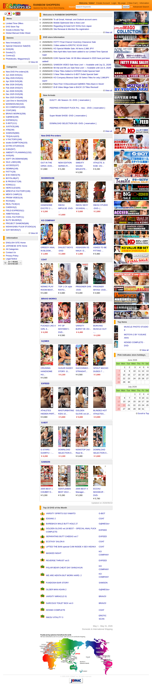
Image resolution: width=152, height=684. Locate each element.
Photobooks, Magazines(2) (18, 59)
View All (34, 62)
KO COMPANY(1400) (15, 107)
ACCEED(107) (12, 165)
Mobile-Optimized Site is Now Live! (69, 23)
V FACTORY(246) (14, 139)
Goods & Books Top (15, 30)
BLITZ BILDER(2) (14, 220)
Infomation (144, 3)
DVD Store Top (12, 26)
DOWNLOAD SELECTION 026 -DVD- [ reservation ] (73, 123)
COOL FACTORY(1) (15, 217)
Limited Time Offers (14, 23)
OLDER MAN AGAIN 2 (56, 589)
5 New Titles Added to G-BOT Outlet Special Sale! (76, 74)
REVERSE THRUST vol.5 (57, 560)
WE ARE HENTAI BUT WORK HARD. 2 (64, 575)
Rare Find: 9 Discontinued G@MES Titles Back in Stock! (79, 84)
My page (122, 3)
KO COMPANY (48, 220)
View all (108, 32)
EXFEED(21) (12, 120)
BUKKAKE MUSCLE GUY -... (100, 329)
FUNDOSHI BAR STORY (57, 583)
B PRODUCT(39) (13, 181)
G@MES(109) (12, 117)
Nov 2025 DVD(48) (14, 97)
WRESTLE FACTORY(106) (18, 191)
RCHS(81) (10, 201)
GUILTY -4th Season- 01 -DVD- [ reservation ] (70, 100)
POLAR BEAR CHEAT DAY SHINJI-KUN (64, 567)
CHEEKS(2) (11, 207)
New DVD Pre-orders (51, 135)
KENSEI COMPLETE (55, 610)
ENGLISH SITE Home (16, 242)
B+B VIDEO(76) (13, 175)
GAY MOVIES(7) (13, 230)
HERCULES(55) (13, 188)
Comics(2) (10, 55)
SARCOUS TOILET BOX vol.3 (59, 603)
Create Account (103, 3)
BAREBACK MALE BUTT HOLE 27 (62, 524)
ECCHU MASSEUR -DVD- (98, 492)
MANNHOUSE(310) (15, 104)
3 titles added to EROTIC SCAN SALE (71, 45)
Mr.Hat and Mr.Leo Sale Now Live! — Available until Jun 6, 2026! (82, 68)
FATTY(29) (11, 171)
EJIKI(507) (10, 149)
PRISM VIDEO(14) (14, 197)
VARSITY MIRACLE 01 (56, 596)
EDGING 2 (51, 518)
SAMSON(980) (12, 133)
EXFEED (45, 383)
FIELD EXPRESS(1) (15, 210)
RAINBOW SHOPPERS (46, 5)
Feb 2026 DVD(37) (14, 88)
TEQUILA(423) (12, 136)
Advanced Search (141, 7)
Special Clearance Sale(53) (18, 46)
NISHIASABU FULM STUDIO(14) (21, 226)
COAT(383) (11, 110)
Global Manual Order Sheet (18, 33)
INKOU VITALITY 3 (54, 617)
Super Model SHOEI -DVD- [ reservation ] (68, 115)
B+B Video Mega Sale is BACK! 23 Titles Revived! (76, 87)
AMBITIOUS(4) (12, 214)
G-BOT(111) (11, 123)
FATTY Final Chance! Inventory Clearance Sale (75, 42)
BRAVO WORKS (49, 299)
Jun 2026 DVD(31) (14, 75)
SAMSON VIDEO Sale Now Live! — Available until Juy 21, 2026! (82, 65)
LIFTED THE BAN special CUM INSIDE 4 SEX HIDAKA (71, 546)
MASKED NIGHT (53, 553)
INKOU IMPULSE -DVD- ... (65, 208)
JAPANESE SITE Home (16, 246)
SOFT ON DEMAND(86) (17, 159)
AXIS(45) (10, 155)
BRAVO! (102, 596)
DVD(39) (10, 49)
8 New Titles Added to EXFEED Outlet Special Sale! (77, 71)
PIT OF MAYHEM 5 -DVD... (64, 329)
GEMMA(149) (12, 168)
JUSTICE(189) (12, 126)
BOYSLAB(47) (12, 178)
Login (114, 3)
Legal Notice (11, 259)
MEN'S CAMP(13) (14, 194)
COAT (44, 259)
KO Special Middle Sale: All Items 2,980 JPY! (74, 48)
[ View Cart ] (132, 3)
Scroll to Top (143, 413)
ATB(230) (10, 130)
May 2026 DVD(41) (14, 78)
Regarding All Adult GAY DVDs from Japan (73, 26)
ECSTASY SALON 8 (55, 541)
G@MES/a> (104, 524)
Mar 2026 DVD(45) (14, 84)
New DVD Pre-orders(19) (17, 71)
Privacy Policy (12, 256)
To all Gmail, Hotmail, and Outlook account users (75, 19)
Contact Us (11, 252)
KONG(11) (10, 185)
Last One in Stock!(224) (16, 101)
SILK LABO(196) (13, 162)
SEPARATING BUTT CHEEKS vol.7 (62, 536)
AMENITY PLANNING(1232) (18, 152)
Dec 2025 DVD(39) (14, 94)
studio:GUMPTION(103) (16, 142)
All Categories (12, 249)
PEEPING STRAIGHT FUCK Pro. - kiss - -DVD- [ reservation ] (77, 108)
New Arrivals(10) (13, 42)
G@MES (45, 341)
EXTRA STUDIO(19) (15, 146)
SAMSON (45, 462)
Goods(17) (10, 52)
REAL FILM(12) (13, 204)
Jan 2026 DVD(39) (14, 91)
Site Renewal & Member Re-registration (71, 29)
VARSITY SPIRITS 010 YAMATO (61, 513)
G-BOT (44, 422)
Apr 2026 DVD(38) (14, 81)
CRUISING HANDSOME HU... (46, 371)
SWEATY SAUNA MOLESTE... (81, 165)
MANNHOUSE (47, 178)
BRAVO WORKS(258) (16, 113)
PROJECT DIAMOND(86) (17, 223)
